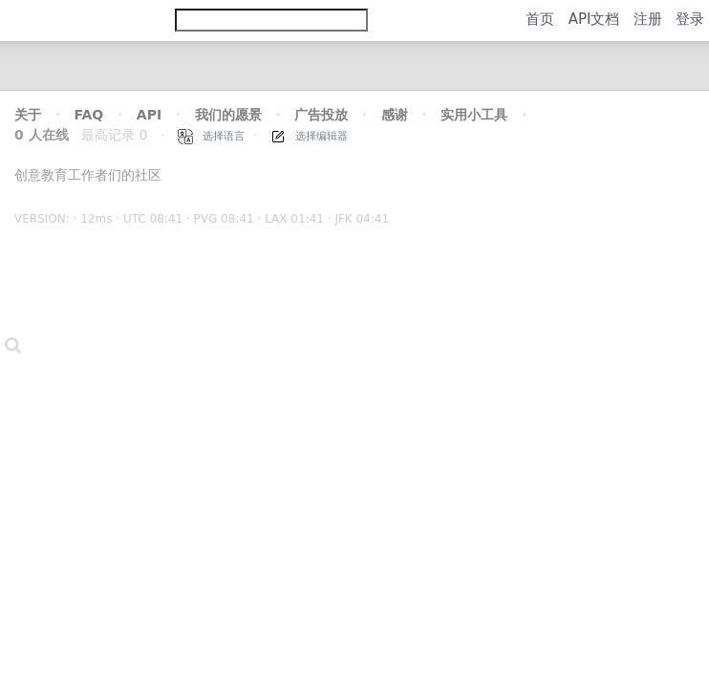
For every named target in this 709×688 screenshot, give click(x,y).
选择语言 (212, 136)
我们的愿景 (228, 114)
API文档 (594, 19)
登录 (690, 19)
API (149, 114)
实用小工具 (473, 114)
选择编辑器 (309, 136)
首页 (540, 19)
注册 (648, 19)
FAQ (89, 114)
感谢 (394, 114)
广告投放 (321, 114)
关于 (27, 114)
